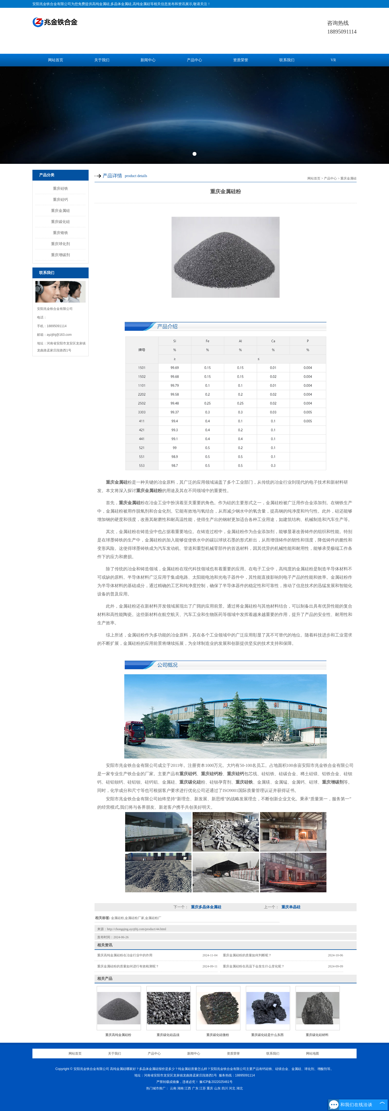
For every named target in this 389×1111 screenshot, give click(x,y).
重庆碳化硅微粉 (217, 1035)
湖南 (180, 1088)
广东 (195, 1088)
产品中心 (194, 60)
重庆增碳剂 (60, 255)
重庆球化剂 (60, 244)
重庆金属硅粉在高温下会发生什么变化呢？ (253, 966)
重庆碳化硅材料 (317, 1035)
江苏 (202, 1088)
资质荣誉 (240, 60)
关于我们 (101, 60)
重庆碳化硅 (60, 221)
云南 (173, 1088)
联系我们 (286, 60)
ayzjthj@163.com (59, 335)
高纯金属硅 (101, 4)
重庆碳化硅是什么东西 (267, 1035)
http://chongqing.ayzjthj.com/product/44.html (136, 929)
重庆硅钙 (60, 199)
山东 (217, 1088)
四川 (225, 1088)
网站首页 (55, 60)
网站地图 (312, 1053)
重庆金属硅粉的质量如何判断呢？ (247, 955)
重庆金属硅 (60, 210)
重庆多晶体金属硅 (205, 907)
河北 (232, 1088)
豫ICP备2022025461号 (216, 1082)
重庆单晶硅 (290, 907)
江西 (188, 1088)
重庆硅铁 (60, 188)
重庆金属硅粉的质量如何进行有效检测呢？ (128, 966)
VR (333, 60)
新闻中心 (148, 60)
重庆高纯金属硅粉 (118, 1035)
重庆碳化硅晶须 (168, 1035)
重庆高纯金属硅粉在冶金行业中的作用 (124, 955)
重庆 (210, 1088)
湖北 (239, 1088)
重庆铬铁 (60, 233)
